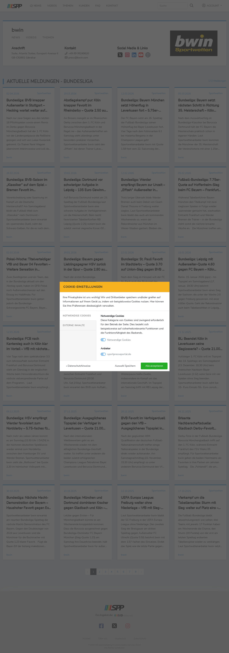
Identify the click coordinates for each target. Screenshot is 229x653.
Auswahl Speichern (125, 365)
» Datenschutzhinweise (78, 365)
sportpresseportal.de (119, 354)
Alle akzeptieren (154, 365)
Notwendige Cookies (77, 315)
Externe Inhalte (74, 325)
